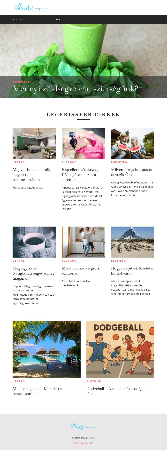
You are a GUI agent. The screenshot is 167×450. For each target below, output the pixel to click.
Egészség (21, 82)
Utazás (19, 162)
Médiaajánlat (83, 443)
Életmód (69, 162)
